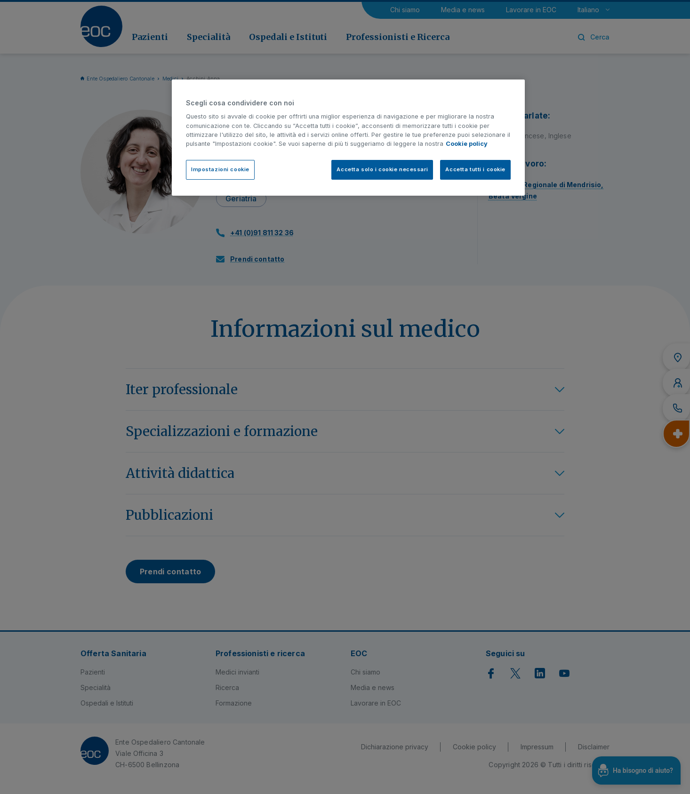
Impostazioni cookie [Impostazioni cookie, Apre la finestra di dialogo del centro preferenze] (220, 169)
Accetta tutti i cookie (475, 169)
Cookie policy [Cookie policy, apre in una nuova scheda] (467, 143)
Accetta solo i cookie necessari (382, 169)
